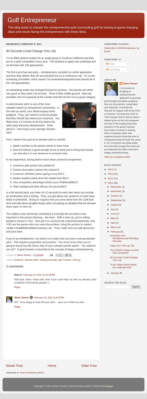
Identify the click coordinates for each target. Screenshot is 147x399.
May (113, 218)
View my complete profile (117, 157)
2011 (111, 183)
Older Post (89, 365)
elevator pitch (31, 260)
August (114, 204)
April (113, 223)
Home (52, 365)
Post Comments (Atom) (32, 372)
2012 (111, 178)
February (116, 231)
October (115, 196)
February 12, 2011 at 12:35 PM (39, 275)
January (115, 273)
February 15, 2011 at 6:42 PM (49, 297)
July (113, 209)
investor (67, 260)
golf (60, 260)
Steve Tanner (21, 297)
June (113, 213)
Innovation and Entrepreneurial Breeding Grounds (124, 238)
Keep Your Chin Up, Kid (122, 245)
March (114, 227)
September (117, 200)
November (116, 191)
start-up (77, 260)
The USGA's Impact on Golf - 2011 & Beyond (125, 251)
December (116, 187)
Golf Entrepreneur (32, 20)
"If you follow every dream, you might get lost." (123, 266)
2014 (111, 169)
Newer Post (14, 365)
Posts (110, 64)
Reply (17, 287)
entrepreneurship (48, 260)
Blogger (109, 386)
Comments (113, 69)
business (18, 260)
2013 (111, 174)
